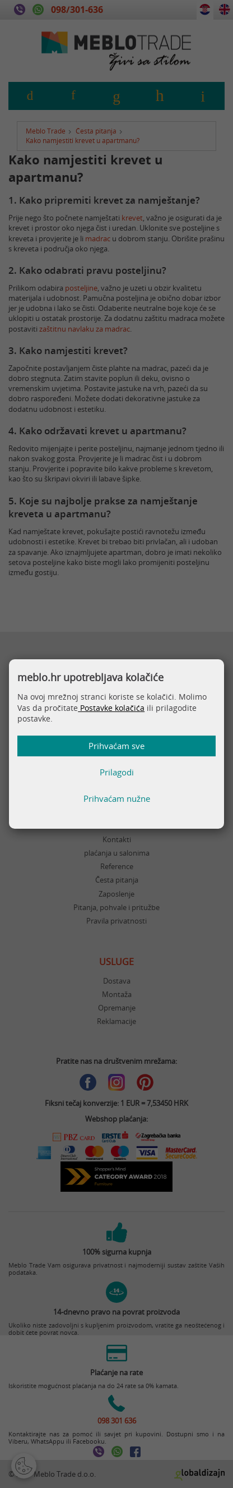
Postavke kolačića (111, 707)
